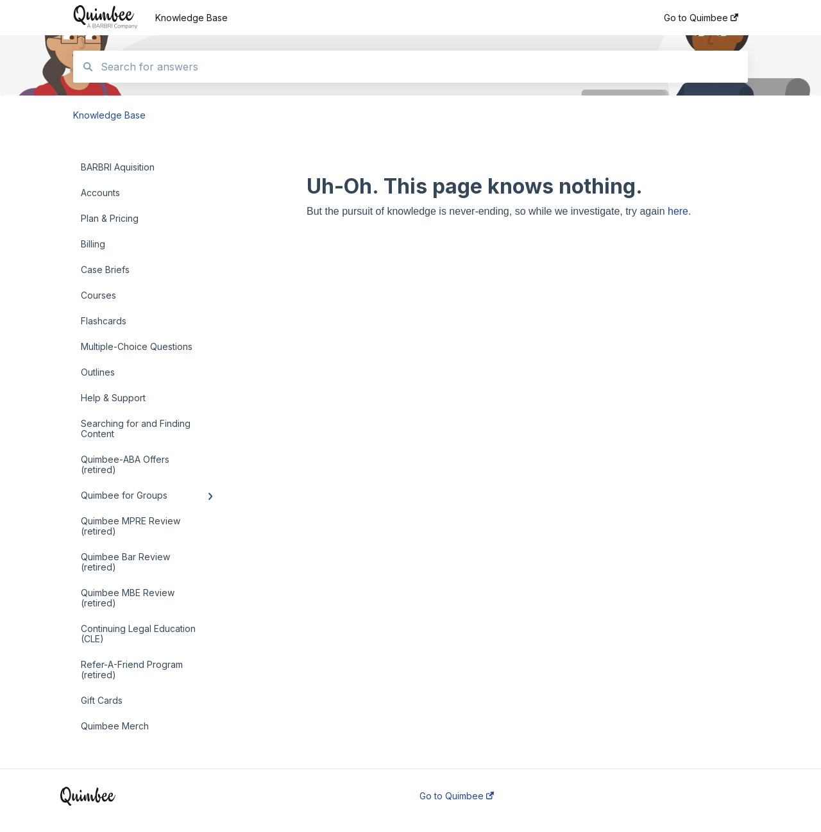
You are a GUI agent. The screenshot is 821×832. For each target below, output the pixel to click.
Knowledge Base (191, 17)
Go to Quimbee (456, 796)
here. (679, 211)
